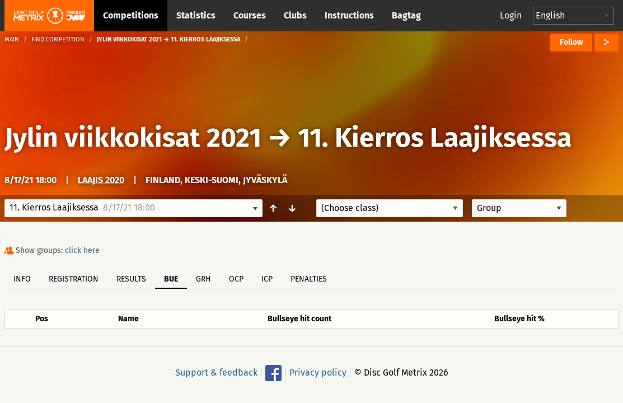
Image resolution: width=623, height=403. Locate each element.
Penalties (309, 279)
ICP (267, 279)
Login (511, 15)
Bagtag (406, 15)
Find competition (58, 39)
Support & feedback (216, 372)
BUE (171, 279)
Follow (571, 42)
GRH (203, 279)
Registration (74, 279)
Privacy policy (317, 372)
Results (131, 279)
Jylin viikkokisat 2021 (132, 137)
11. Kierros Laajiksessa (435, 137)
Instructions (349, 15)
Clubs (295, 15)
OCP (236, 279)
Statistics (196, 15)
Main (11, 39)
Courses (249, 15)
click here (82, 250)
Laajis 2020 (101, 180)
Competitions (130, 15)
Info (22, 279)
